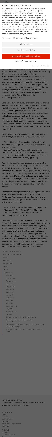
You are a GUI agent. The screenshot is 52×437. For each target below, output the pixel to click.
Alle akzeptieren (26, 44)
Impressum (36, 66)
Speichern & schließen (26, 50)
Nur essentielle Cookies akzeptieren (26, 56)
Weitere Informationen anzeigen (26, 61)
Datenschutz (45, 66)
